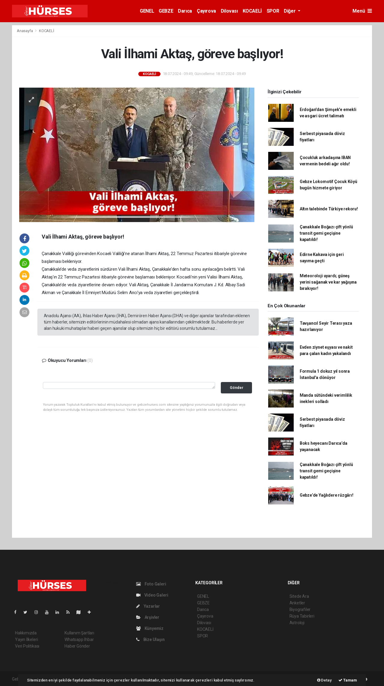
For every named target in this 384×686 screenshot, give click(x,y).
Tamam (347, 680)
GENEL (147, 11)
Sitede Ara (299, 596)
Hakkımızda (26, 632)
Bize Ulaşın (150, 639)
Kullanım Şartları (79, 632)
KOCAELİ (252, 11)
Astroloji (297, 622)
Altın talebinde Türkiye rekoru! (329, 208)
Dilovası (229, 11)
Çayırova (206, 11)
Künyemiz (150, 628)
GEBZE (166, 11)
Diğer (290, 11)
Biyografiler (300, 609)
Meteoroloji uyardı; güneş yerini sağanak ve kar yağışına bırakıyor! (328, 282)
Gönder (236, 387)
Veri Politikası (27, 646)
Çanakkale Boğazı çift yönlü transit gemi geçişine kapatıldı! (326, 233)
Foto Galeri (151, 584)
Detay (324, 680)
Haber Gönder (77, 646)
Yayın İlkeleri (26, 639)
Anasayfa (25, 31)
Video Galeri (152, 595)
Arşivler (147, 617)
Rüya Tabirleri (302, 616)
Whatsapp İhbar (79, 639)
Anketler (297, 602)
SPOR (273, 11)
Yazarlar (148, 606)
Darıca (185, 11)
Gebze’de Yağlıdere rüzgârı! (326, 495)
